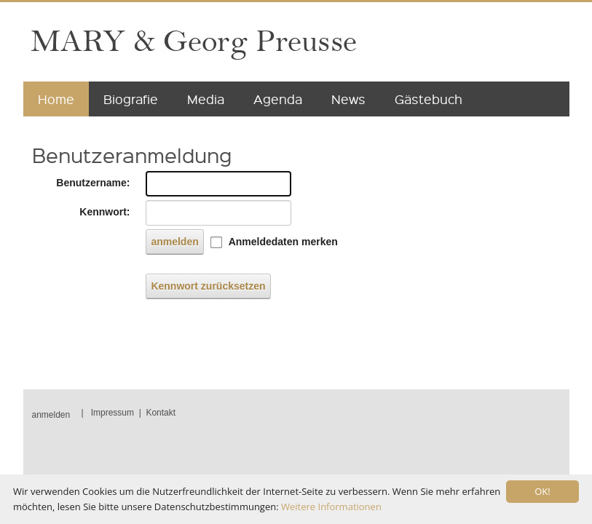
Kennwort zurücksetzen (208, 286)
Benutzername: (93, 182)
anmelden (174, 241)
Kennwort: (104, 212)
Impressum (112, 413)
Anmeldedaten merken (283, 241)
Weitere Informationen (331, 506)
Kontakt (160, 413)
